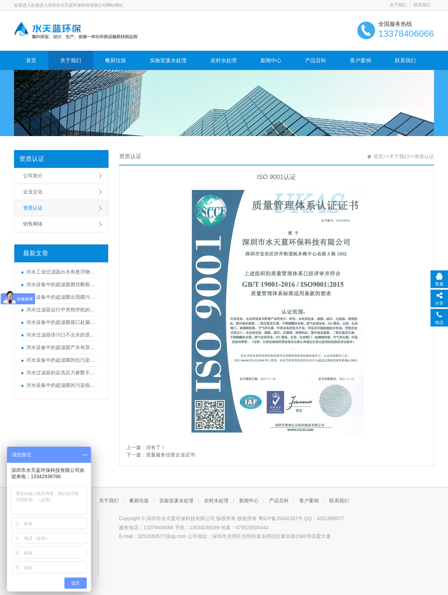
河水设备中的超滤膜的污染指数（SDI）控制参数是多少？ (62, 385)
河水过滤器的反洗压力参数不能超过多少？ (62, 372)
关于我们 (398, 4)
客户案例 (360, 60)
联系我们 (422, 4)
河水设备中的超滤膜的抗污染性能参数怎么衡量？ (62, 360)
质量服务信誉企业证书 (170, 455)
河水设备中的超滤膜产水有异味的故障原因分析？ (62, 347)
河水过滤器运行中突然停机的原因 (62, 309)
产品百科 (315, 60)
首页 (31, 60)
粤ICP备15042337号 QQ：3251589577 (301, 518)
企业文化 (33, 191)
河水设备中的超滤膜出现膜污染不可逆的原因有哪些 (62, 297)
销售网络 (33, 224)
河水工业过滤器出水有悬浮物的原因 (62, 272)
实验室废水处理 (168, 60)
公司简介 (33, 175)
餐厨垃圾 (115, 60)
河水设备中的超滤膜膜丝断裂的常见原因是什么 (62, 284)
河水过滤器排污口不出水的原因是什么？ (62, 335)
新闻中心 (270, 60)
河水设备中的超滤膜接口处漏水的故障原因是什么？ (62, 322)
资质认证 (31, 158)
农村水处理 (223, 60)
